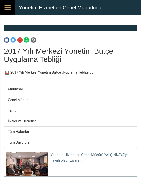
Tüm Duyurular (19, 142)
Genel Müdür (18, 100)
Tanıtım (14, 110)
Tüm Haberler (18, 132)
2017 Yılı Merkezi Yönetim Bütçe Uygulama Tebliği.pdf (50, 72)
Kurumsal (15, 89)
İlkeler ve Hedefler (22, 121)
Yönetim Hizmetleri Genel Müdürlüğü (60, 7)
